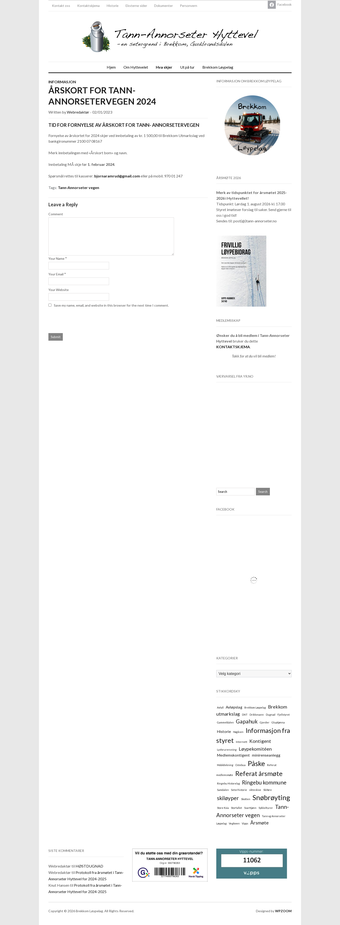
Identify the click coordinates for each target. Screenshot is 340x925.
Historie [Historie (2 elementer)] (224, 731)
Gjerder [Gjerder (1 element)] (264, 722)
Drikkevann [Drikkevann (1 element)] (257, 714)
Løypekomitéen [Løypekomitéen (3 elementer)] (255, 749)
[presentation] (80, 319)
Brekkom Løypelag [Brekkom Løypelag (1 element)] (255, 707)
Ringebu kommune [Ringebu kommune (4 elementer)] (264, 782)
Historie (113, 6)
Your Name (56, 258)
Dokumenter (163, 6)
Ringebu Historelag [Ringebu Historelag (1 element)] (228, 783)
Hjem (111, 67)
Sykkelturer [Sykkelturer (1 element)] (266, 807)
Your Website (58, 290)
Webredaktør (78, 112)
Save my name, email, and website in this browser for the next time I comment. (111, 305)
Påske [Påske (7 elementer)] (256, 763)
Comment (55, 214)
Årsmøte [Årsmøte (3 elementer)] (259, 822)
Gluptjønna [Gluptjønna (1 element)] (278, 722)
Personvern (188, 6)
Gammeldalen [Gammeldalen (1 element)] (225, 722)
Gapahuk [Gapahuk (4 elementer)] (247, 721)
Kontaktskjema (88, 6)
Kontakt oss (61, 6)
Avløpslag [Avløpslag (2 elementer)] (234, 707)
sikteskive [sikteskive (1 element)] (255, 789)
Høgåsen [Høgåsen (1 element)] (238, 731)
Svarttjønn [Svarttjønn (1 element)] (250, 807)
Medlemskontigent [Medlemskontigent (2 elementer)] (233, 755)
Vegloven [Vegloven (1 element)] (234, 823)
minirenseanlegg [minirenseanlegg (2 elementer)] (266, 755)
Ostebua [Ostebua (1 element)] (240, 764)
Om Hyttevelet (135, 67)
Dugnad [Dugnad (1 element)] (270, 714)
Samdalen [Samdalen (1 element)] (223, 789)
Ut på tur (187, 67)
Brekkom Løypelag (217, 67)
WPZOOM (283, 911)
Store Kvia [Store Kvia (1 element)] (223, 807)
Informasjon (62, 81)
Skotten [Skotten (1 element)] (245, 799)
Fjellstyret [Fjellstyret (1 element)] (283, 714)
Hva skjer (164, 67)
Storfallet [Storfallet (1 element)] (236, 807)
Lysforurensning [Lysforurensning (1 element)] (227, 749)
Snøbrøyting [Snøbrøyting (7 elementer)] (271, 797)
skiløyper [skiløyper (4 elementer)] (228, 798)
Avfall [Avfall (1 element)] (220, 707)
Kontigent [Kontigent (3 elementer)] (260, 741)
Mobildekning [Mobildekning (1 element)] (225, 764)
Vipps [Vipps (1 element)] (245, 823)
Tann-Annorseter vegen (78, 187)
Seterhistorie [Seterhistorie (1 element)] (239, 789)
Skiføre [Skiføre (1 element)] (267, 789)
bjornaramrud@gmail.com (117, 176)
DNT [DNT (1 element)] (244, 714)
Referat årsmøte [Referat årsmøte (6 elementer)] (259, 773)
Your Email (56, 274)
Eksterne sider (136, 6)
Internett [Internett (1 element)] (241, 741)
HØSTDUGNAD (89, 866)
